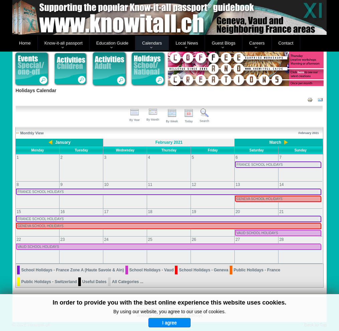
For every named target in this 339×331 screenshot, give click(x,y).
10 (106, 184)
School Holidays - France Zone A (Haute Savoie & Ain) (72, 270)
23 (62, 239)
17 (106, 211)
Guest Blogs (223, 43)
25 (150, 239)
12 (194, 184)
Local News (187, 43)
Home (25, 43)
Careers (256, 43)
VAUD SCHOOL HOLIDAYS (257, 233)
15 (18, 211)
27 (237, 239)
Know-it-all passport (63, 43)
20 (237, 211)
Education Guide (112, 43)
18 (150, 211)
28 (281, 239)
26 (194, 239)
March (275, 142)
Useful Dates (94, 281)
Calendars (152, 43)
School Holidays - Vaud (151, 270)
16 (62, 211)
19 (194, 211)
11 (150, 184)
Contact (286, 43)
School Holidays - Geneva (203, 270)
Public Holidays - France (257, 270)
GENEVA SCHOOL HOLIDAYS (259, 199)
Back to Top (315, 324)
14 (281, 184)
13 (237, 184)
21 (281, 211)
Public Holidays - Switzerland (49, 281)
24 (106, 239)
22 (18, 239)
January (63, 142)
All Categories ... (127, 281)
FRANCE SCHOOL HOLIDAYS (259, 165)
